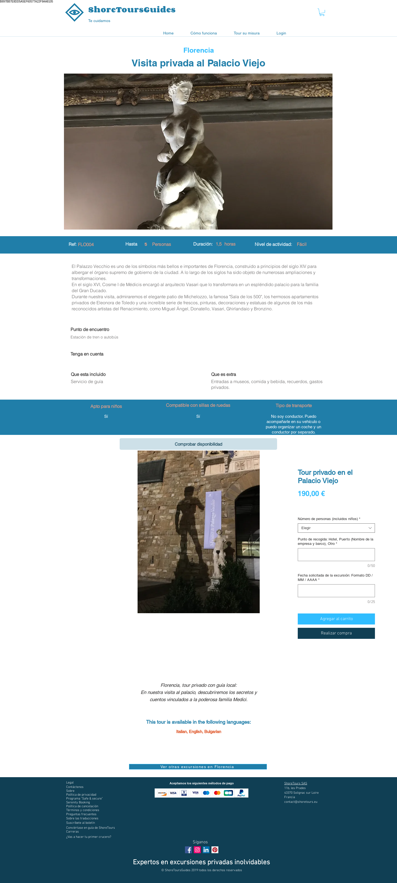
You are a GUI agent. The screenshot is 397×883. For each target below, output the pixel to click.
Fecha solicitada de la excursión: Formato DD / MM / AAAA (335, 577)
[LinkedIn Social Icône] (206, 849)
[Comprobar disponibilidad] (198, 444)
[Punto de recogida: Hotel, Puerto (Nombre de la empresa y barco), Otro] (336, 555)
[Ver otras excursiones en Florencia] (198, 766)
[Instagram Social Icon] (197, 849)
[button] (322, 12)
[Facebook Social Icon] (188, 849)
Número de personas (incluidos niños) (329, 519)
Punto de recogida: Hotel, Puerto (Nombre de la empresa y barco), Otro (335, 541)
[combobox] (336, 528)
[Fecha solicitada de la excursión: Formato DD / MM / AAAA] (336, 591)
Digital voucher (311, 508)
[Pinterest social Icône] (214, 849)
